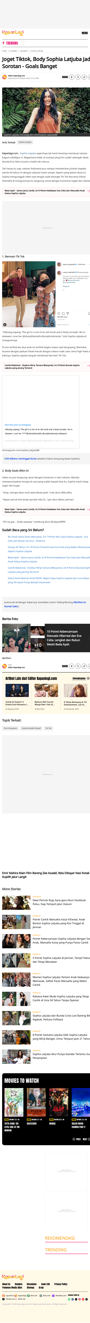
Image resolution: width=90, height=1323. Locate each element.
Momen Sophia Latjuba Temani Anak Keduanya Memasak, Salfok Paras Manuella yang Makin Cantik (61, 980)
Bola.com (45, 1296)
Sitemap (30, 1287)
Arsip (41, 1287)
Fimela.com (8, 1299)
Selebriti (24, 51)
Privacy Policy (60, 1284)
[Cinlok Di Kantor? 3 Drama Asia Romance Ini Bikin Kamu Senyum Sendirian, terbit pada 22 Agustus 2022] (17, 697)
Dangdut (37, 897)
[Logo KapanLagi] (13, 32)
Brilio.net (20, 1299)
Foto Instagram (10, 728)
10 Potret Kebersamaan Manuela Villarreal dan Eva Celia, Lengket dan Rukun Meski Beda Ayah (64, 638)
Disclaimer (32, 1284)
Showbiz (13, 51)
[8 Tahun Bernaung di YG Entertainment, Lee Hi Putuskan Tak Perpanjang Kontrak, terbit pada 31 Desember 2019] (75, 697)
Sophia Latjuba (37, 51)
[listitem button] (84, 77)
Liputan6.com (8, 1296)
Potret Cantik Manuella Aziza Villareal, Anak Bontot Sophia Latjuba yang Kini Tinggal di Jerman (59, 923)
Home (4, 51)
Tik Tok (48, 728)
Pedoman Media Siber (12, 1287)
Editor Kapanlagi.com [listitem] (16, 76)
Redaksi (18, 1284)
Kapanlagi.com (20, 1296)
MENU (85, 33)
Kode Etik (45, 1284)
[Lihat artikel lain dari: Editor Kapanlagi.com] (81, 678)
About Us (6, 1284)
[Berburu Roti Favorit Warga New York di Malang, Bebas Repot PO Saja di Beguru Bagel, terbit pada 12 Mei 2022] (46, 697)
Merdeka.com (57, 1296)
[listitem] (23, 43)
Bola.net (32, 1296)
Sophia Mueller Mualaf (31, 728)
